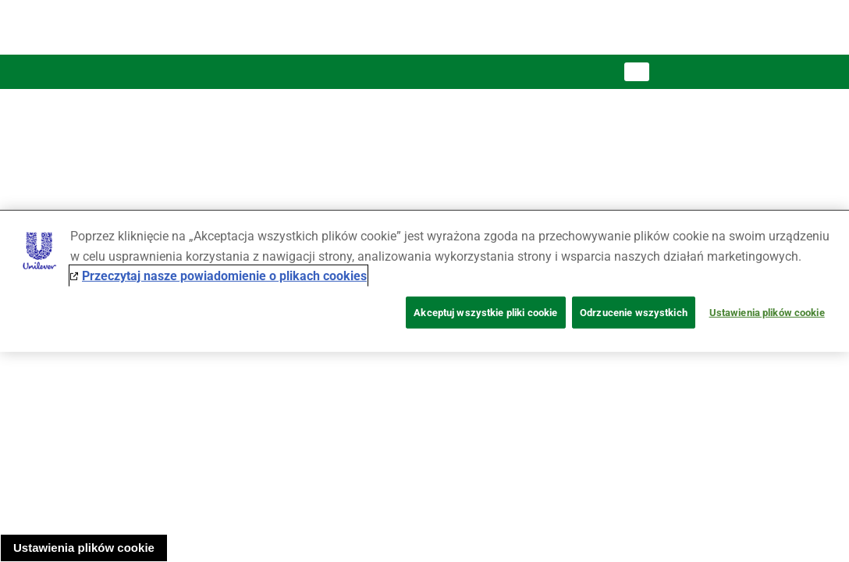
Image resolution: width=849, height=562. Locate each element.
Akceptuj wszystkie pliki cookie (485, 312)
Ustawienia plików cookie (84, 547)
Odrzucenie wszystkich (633, 312)
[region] (424, 281)
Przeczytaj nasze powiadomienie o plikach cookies (224, 276)
